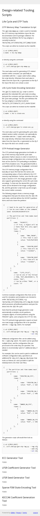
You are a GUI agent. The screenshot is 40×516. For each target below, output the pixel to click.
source (35, 513)
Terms (24, 513)
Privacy (18, 513)
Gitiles (13, 513)
